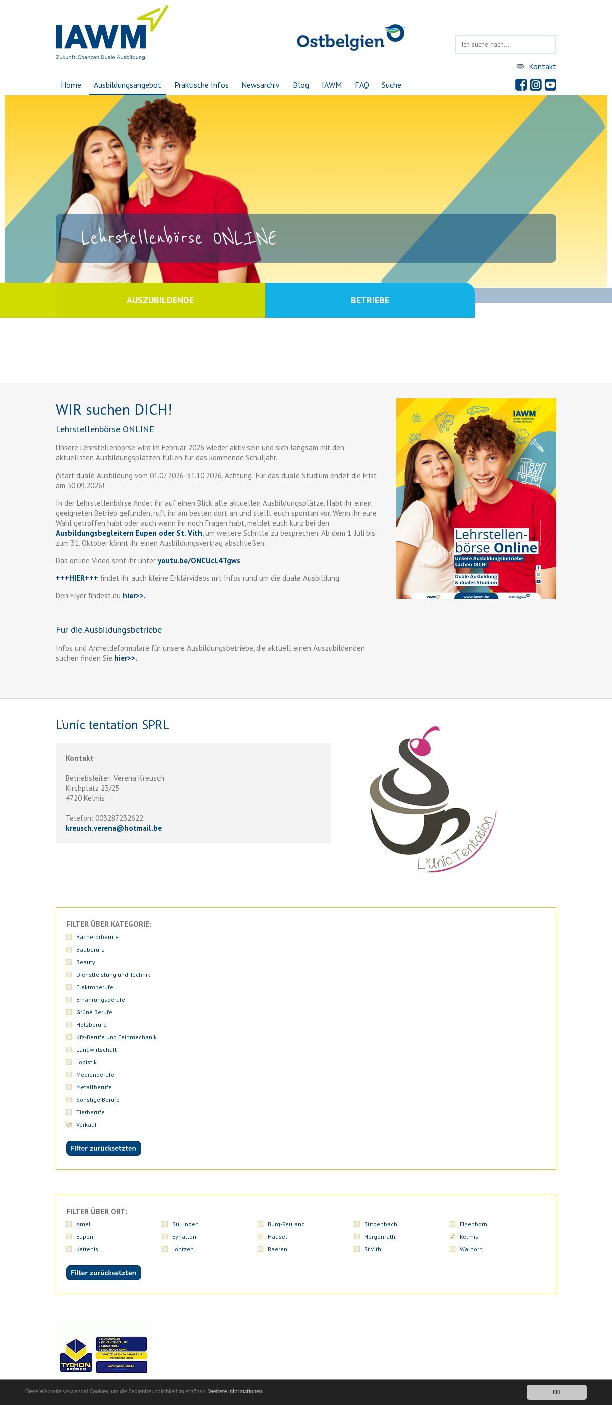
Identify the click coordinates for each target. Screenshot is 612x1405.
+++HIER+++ (77, 578)
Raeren (277, 1099)
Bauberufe (186, 937)
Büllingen (185, 1074)
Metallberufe (285, 962)
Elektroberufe (478, 937)
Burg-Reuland (286, 1074)
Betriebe (431, 300)
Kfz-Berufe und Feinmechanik (404, 949)
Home (66, 85)
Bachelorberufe (97, 937)
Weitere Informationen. (271, 1392)
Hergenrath (379, 1086)
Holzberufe (283, 949)
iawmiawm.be (249, 1347)
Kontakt (542, 66)
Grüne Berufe (190, 949)
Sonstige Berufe (386, 962)
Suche (396, 85)
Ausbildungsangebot (124, 85)
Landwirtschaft (480, 949)
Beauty (277, 937)
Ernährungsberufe (100, 949)
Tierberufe (474, 962)
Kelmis (469, 1086)
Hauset (277, 1086)
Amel (83, 1074)
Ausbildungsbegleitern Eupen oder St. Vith (129, 533)
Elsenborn (473, 1074)
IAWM (334, 85)
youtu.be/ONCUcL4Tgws (199, 560)
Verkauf (86, 974)
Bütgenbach (380, 1074)
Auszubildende (180, 300)
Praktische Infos (199, 85)
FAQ (365, 85)
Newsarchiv (260, 85)
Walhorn (471, 1099)
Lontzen (183, 1099)
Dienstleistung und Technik (401, 937)
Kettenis (87, 1099)
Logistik (86, 962)
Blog (301, 85)
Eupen (84, 1086)
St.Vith (372, 1099)
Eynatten (184, 1086)
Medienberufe (191, 962)
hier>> (132, 595)
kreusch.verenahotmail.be (114, 828)
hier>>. (124, 658)
